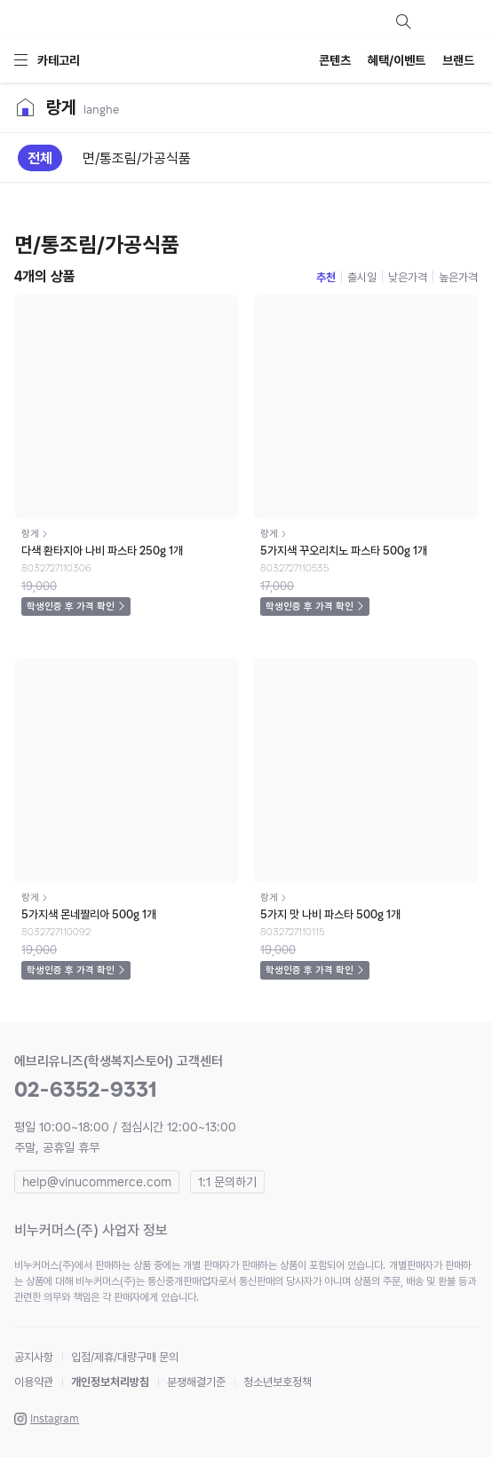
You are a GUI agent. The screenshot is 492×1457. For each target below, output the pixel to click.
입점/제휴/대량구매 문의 (125, 1357)
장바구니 (467, 21)
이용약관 (33, 1382)
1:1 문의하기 (227, 1182)
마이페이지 (435, 21)
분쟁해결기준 (196, 1382)
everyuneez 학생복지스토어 (112, 21)
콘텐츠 (335, 60)
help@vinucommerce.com (96, 1182)
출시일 (362, 277)
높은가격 (458, 277)
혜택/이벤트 (396, 60)
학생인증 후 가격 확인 (71, 606)
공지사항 (33, 1357)
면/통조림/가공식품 (137, 158)
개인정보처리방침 (110, 1382)
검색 (403, 21)
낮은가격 (407, 277)
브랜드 (458, 60)
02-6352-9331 (85, 1089)
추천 (326, 277)
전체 (40, 158)
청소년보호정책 (277, 1382)
